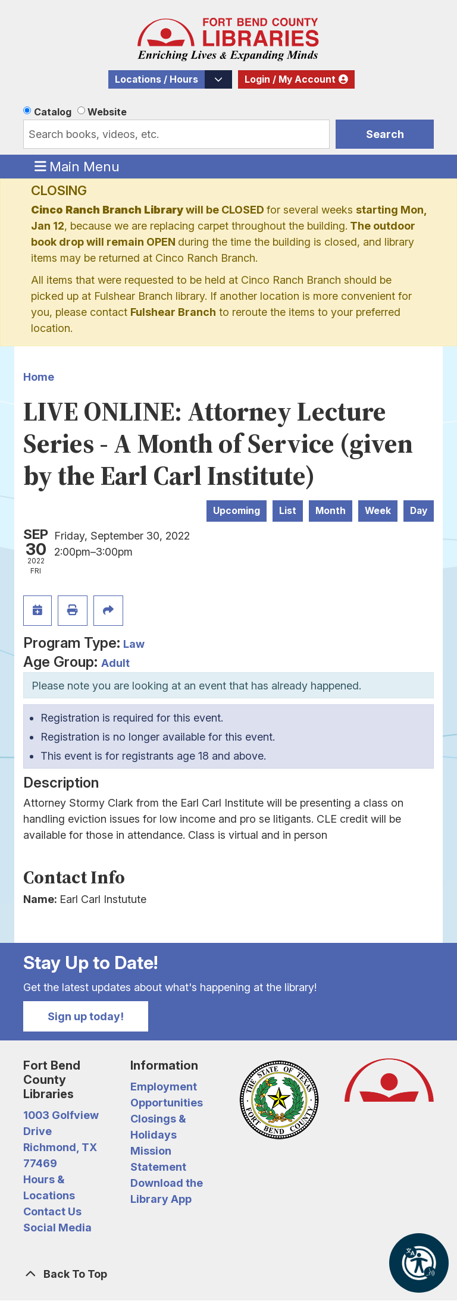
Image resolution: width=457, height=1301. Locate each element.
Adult (115, 663)
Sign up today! (86, 1016)
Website (107, 112)
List (287, 510)
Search (385, 134)
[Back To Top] (228, 1274)
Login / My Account (290, 79)
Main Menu (77, 166)
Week (378, 510)
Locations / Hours (156, 79)
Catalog (52, 112)
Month (330, 510)
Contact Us (52, 1211)
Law (134, 644)
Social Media (57, 1227)
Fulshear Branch (173, 312)
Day (418, 510)
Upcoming (236, 510)
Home (38, 377)
